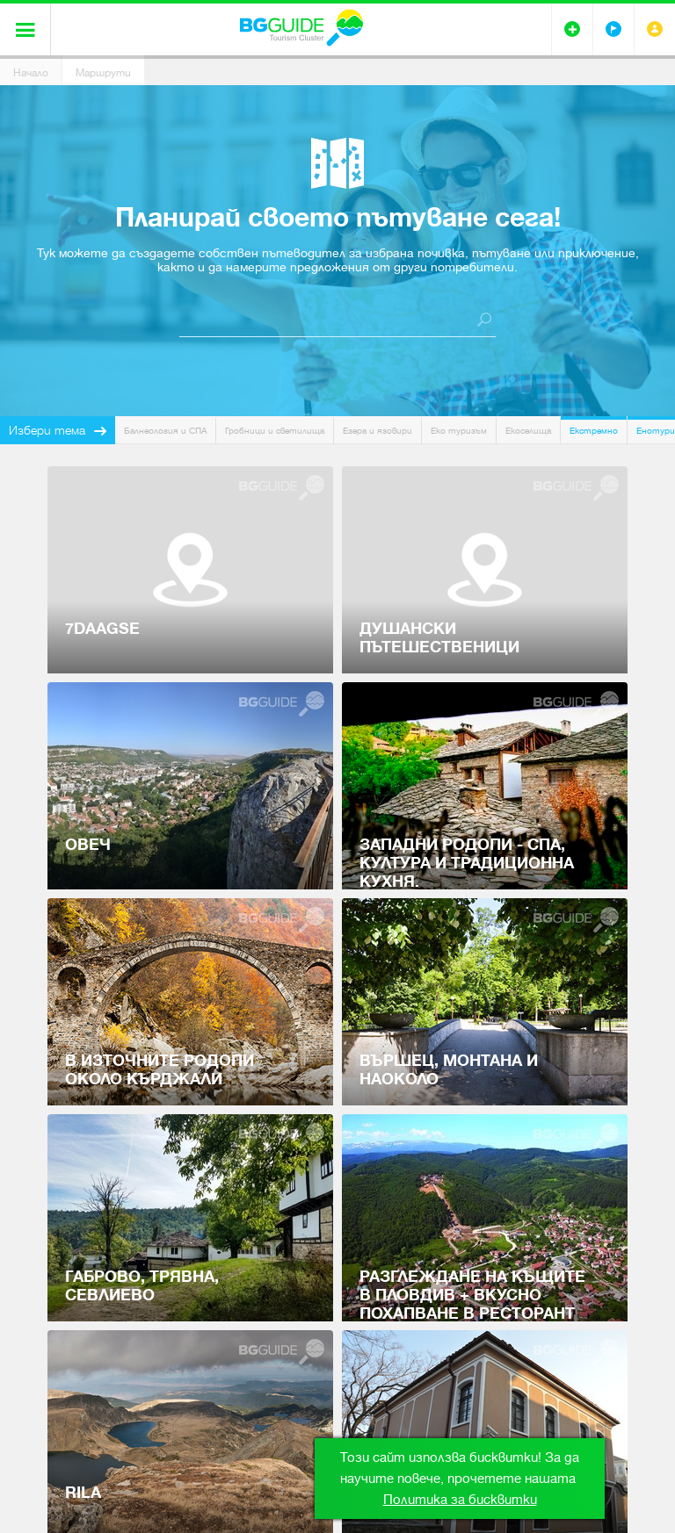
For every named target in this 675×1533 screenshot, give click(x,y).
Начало (30, 73)
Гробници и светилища (274, 430)
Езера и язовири (377, 430)
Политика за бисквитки (460, 1500)
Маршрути (103, 73)
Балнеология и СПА (165, 430)
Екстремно (594, 430)
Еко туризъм (459, 430)
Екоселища (528, 430)
